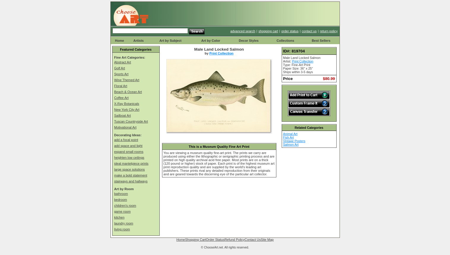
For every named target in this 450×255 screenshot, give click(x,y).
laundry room (123, 223)
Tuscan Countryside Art (131, 121)
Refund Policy (234, 239)
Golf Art (119, 68)
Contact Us (253, 239)
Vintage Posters (294, 141)
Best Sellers (321, 40)
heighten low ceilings (129, 157)
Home (119, 40)
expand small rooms (128, 151)
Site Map (267, 239)
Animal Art (290, 134)
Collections (285, 40)
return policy (329, 31)
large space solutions (129, 169)
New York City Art (127, 109)
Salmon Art (291, 144)
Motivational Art (125, 127)
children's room (125, 205)
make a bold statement (130, 175)
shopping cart (268, 31)
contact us (309, 31)
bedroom (120, 199)
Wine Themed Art (127, 80)
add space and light (128, 145)
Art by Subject (170, 40)
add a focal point (126, 140)
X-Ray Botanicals (126, 103)
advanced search (242, 31)
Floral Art (120, 86)
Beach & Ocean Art (128, 92)
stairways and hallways (131, 181)
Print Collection (221, 53)
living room (122, 229)
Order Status (215, 239)
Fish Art (288, 137)
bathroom (121, 193)
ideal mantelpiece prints (131, 163)
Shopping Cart (195, 239)
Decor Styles (249, 40)
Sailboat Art (122, 115)
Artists (138, 40)
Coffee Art (121, 98)
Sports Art (121, 74)
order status (290, 31)
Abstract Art (122, 62)
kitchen (119, 217)
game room (122, 211)
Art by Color (210, 40)
